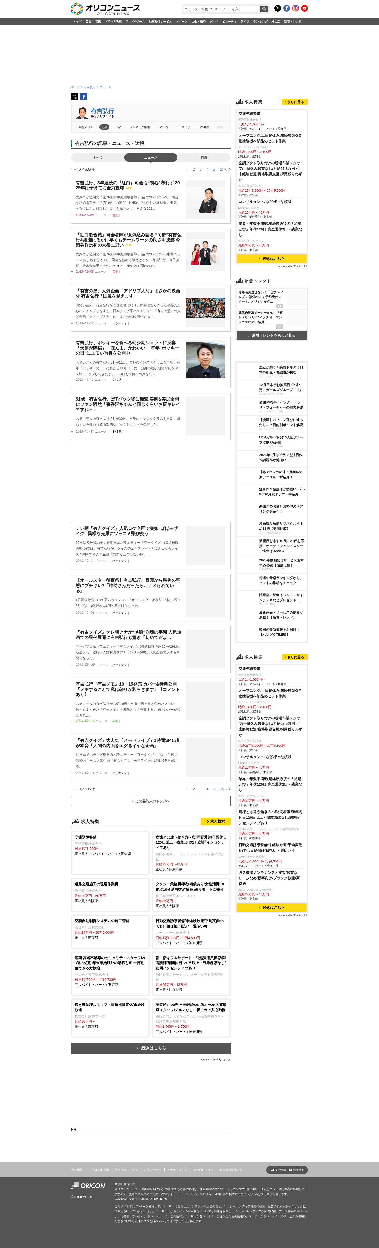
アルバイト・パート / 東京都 (110, 971)
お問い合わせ (152, 1169)
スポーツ (181, 21)
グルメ (214, 21)
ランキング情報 (140, 127)
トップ (77, 21)
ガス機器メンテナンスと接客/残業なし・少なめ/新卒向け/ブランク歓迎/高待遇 (269, 878)
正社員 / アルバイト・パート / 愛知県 (110, 845)
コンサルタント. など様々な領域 (265, 202)
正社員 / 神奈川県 (191, 853)
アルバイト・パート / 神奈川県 (191, 931)
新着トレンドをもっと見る (272, 335)
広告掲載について (126, 1169)
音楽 (98, 21)
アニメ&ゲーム (135, 21)
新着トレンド (292, 21)
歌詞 (220, 127)
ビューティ (229, 21)
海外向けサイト (203, 1169)
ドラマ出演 (183, 127)
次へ (223, 169)
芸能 (88, 21)
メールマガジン (177, 1169)
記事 (104, 127)
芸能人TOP (86, 127)
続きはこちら (153, 1048)
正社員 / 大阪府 (110, 892)
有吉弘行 (102, 111)
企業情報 (299, 1170)
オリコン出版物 (98, 1169)
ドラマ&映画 (113, 21)
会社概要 (77, 1169)
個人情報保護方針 (231, 1169)
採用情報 (280, 1170)
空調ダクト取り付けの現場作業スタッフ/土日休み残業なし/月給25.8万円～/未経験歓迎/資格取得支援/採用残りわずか (270, 171)
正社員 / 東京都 (110, 929)
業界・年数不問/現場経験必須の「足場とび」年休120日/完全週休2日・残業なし (270, 229)
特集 (204, 157)
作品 (118, 127)
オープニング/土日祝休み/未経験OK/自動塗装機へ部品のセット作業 (270, 138)
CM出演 (204, 127)
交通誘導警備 (249, 113)
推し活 (275, 21)
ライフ (245, 21)
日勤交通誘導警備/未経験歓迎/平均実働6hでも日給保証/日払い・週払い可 (270, 848)
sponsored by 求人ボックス (216, 1059)
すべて (98, 157)
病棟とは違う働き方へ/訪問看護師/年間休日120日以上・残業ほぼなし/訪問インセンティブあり (270, 817)
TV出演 (163, 127)
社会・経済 (198, 21)
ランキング (260, 21)
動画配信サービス (160, 21)
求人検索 (217, 821)
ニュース (151, 157)
